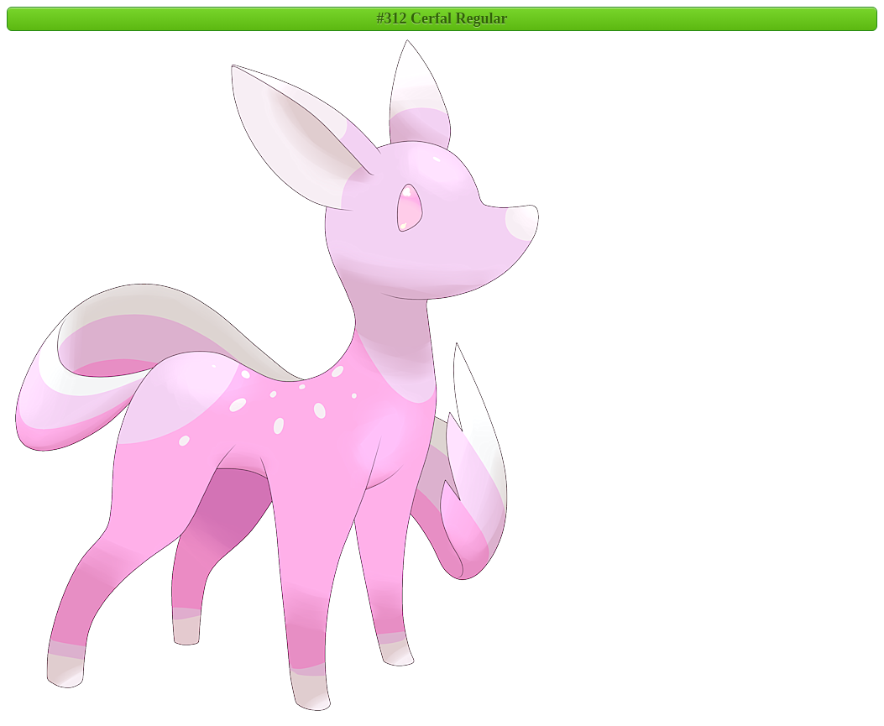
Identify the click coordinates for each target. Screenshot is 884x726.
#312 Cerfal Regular (442, 18)
